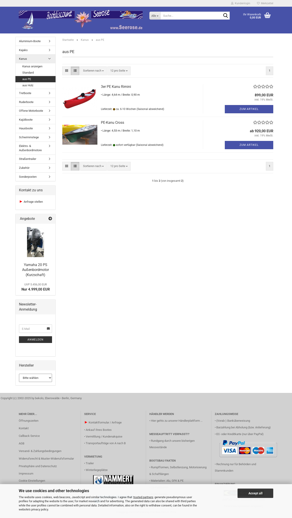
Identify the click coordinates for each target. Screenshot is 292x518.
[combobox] (93, 70)
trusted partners (143, 497)
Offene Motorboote (31, 110)
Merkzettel (265, 3)
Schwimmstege (29, 137)
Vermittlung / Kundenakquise (104, 436)
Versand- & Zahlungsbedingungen (40, 451)
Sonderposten (28, 176)
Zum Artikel (249, 109)
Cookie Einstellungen (32, 480)
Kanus (23, 58)
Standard (28, 72)
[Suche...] (154, 16)
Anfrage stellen (33, 201)
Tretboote (25, 93)
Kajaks (23, 50)
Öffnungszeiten (28, 420)
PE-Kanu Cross (112, 122)
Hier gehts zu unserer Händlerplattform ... (176, 420)
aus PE (26, 79)
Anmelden (35, 339)
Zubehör (24, 167)
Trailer (90, 463)
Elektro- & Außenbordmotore (30, 148)
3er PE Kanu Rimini (116, 87)
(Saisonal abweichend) (150, 109)
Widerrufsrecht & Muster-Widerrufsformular (46, 458)
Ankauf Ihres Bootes (99, 429)
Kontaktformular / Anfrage (105, 422)
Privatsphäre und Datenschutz (38, 466)
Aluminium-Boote (30, 41)
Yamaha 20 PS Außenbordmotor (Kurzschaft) (35, 270)
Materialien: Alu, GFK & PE (167, 480)
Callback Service (29, 436)
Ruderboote (26, 102)
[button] (66, 70)
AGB (21, 443)
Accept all (255, 493)
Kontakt (24, 428)
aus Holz (27, 85)
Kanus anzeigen (32, 66)
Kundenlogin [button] (240, 3)
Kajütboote (26, 119)
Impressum (26, 473)
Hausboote (26, 128)
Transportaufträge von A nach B (106, 443)
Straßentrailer (27, 159)
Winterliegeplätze (97, 470)
